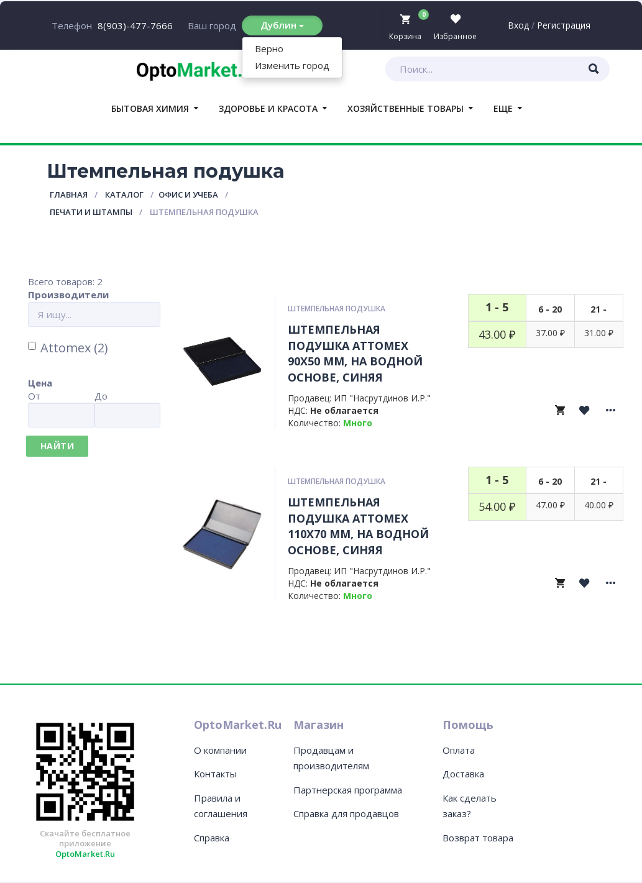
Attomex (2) (68, 347)
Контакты (215, 773)
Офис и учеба (188, 194)
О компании (220, 750)
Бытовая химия (150, 108)
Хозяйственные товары (405, 108)
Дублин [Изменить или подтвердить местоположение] (282, 25)
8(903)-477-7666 (135, 25)
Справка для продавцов (346, 813)
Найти (57, 446)
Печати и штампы (91, 211)
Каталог (124, 194)
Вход (518, 25)
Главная (69, 194)
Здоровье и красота (268, 108)
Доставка (463, 773)
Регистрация (563, 25)
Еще (503, 108)
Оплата (459, 750)
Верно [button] (269, 48)
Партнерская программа (347, 790)
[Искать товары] (594, 68)
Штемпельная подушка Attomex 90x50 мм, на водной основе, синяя (355, 353)
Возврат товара (478, 837)
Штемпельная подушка (336, 308)
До (101, 396)
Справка (211, 837)
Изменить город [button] (292, 65)
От (34, 396)
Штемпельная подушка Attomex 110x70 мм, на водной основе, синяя (358, 526)
